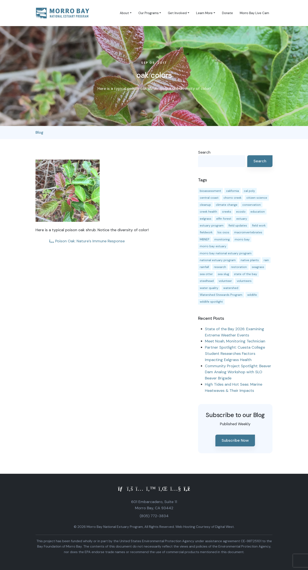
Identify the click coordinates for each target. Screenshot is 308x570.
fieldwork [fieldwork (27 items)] (206, 232)
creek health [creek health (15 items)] (208, 211)
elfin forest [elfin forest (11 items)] (223, 219)
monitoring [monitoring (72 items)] (222, 239)
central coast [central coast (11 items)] (209, 198)
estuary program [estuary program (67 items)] (212, 225)
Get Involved (177, 13)
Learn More (204, 13)
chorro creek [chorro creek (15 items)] (232, 198)
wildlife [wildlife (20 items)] (252, 295)
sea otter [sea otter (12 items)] (206, 274)
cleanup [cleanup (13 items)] (205, 205)
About (124, 13)
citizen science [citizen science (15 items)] (256, 198)
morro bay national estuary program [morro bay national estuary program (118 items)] (226, 253)
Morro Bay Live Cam (254, 13)
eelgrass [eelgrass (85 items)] (205, 219)
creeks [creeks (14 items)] (226, 211)
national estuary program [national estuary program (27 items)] (218, 260)
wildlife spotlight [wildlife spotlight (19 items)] (211, 302)
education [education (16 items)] (257, 211)
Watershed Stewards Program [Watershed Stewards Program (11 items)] (221, 295)
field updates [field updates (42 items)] (237, 225)
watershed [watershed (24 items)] (230, 288)
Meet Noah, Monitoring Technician (235, 341)
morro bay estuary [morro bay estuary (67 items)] (213, 246)
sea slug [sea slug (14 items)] (223, 274)
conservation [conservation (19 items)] (251, 205)
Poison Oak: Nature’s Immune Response (87, 241)
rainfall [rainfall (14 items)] (204, 267)
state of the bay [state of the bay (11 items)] (245, 274)
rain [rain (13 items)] (266, 260)
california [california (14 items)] (232, 191)
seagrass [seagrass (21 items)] (258, 267)
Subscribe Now (235, 440)
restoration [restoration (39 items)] (239, 267)
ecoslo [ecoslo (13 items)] (241, 211)
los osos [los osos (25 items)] (223, 232)
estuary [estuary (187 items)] (241, 219)
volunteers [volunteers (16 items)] (244, 281)
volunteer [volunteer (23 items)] (225, 281)
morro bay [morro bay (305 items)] (242, 239)
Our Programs (148, 13)
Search (204, 152)
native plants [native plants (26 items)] (250, 260)
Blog (39, 132)
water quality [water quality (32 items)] (209, 288)
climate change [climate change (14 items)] (226, 205)
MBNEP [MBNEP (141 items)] (204, 239)
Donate (227, 13)
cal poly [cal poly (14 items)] (249, 191)
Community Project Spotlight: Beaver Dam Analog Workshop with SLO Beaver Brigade (238, 372)
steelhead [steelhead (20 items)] (207, 281)
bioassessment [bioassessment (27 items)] (210, 191)
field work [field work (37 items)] (259, 225)
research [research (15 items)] (220, 267)
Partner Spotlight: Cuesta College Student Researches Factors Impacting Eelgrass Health (235, 353)
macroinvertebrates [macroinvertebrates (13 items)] (248, 232)
